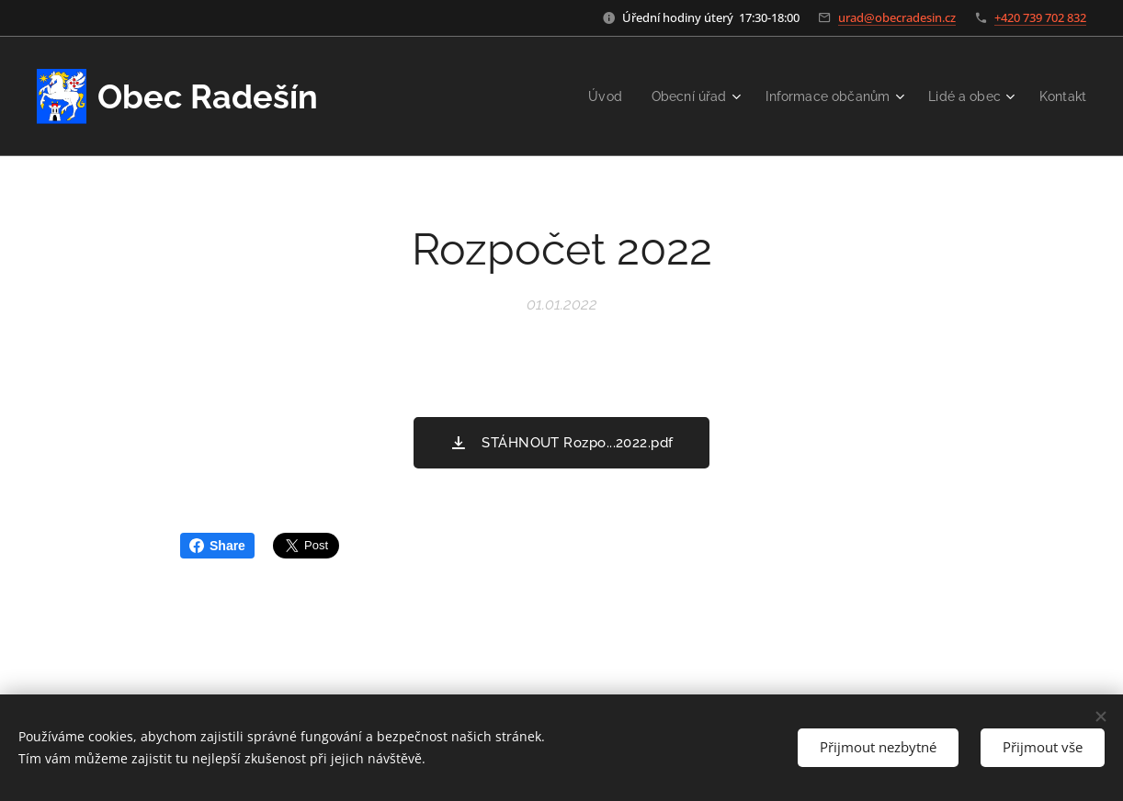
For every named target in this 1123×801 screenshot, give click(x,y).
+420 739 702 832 (1040, 17)
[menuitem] (586, 96)
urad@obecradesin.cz (897, 17)
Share (217, 545)
